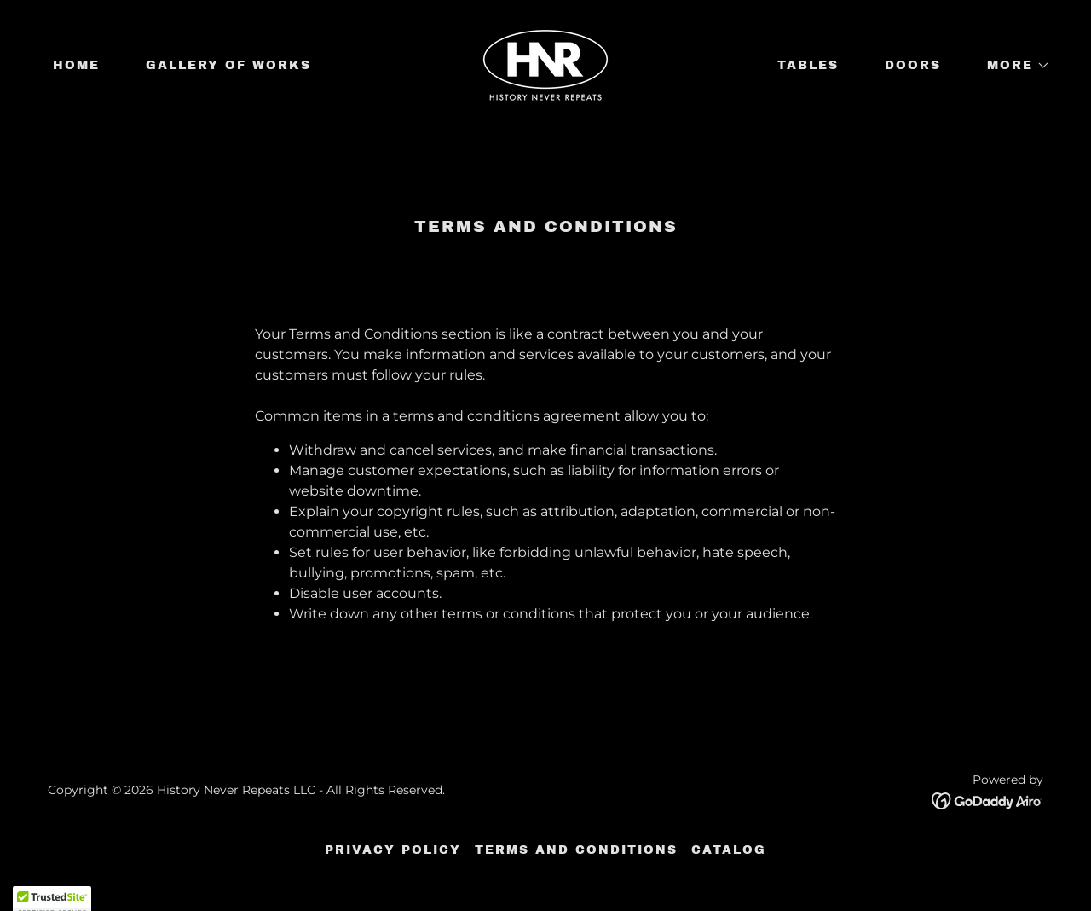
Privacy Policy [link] (393, 850)
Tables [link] (808, 65)
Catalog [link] (728, 850)
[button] (1012, 65)
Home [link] (76, 65)
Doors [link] (913, 65)
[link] (545, 64)
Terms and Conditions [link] (576, 850)
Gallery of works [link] (228, 65)
